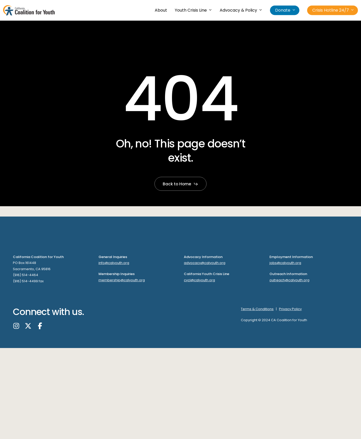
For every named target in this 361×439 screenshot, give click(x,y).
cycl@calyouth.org (199, 280)
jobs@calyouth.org (285, 263)
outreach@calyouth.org (289, 280)
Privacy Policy (290, 309)
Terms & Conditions (257, 309)
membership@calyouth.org (122, 280)
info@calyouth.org (114, 263)
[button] (180, 184)
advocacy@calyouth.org (204, 263)
